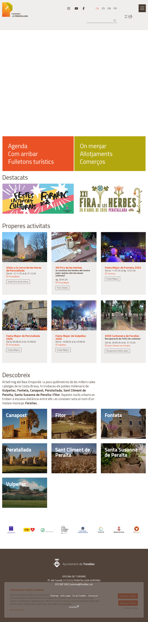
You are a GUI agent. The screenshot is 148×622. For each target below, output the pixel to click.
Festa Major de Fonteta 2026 (123, 267)
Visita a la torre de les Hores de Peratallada (23, 269)
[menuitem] (68, 8)
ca (97, 8)
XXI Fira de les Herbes (69, 267)
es (103, 8)
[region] (74, 153)
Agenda (17, 146)
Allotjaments (96, 154)
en (109, 8)
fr (115, 8)
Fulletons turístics (31, 161)
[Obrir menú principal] (142, 8)
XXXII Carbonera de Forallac (122, 335)
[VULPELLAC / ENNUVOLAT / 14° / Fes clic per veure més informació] (129, 17)
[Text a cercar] (102, 21)
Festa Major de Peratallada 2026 (23, 337)
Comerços (92, 161)
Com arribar (23, 154)
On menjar (93, 146)
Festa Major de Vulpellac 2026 (71, 337)
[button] (115, 20)
